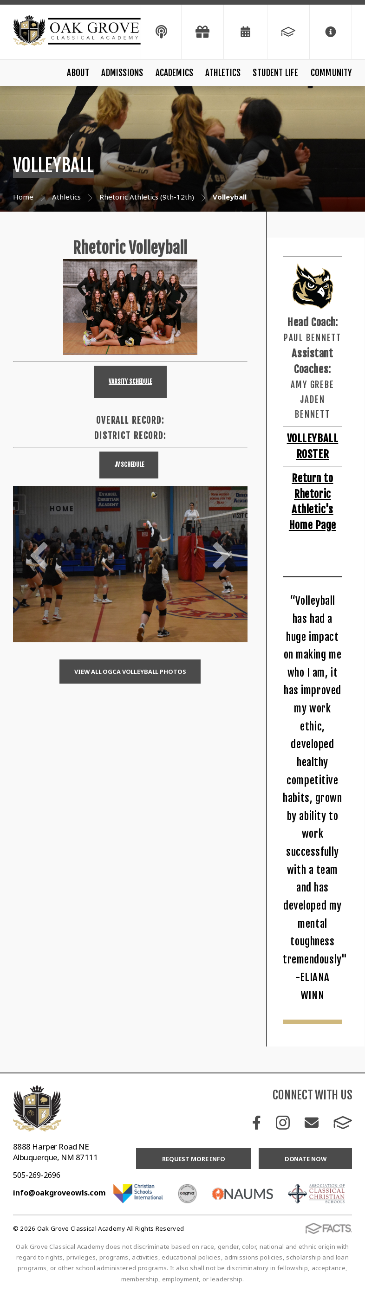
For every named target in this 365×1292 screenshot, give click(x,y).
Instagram (283, 1123)
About (78, 72)
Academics (175, 72)
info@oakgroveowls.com (59, 1193)
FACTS (342, 1123)
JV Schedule (129, 464)
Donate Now (305, 1159)
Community (331, 72)
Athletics (223, 72)
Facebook (256, 1123)
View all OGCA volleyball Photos (130, 671)
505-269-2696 (36, 1175)
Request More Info (193, 1159)
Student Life (275, 72)
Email (312, 1123)
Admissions (122, 72)
